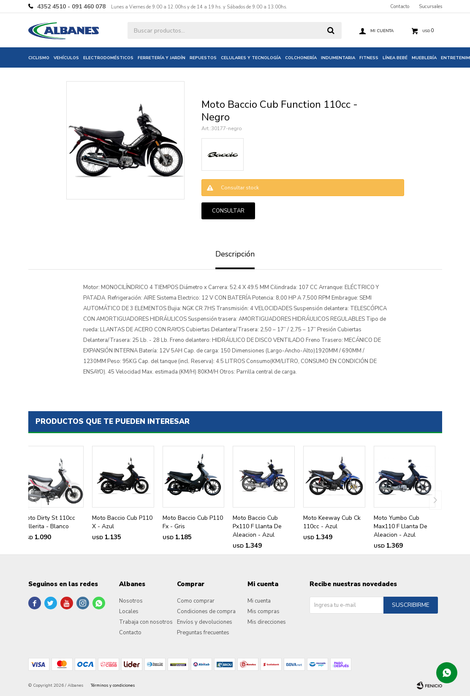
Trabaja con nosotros (146, 622)
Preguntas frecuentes (203, 632)
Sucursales (430, 6)
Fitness (368, 58)
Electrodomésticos (108, 58)
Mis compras (263, 611)
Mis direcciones (266, 622)
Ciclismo (38, 58)
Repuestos (203, 58)
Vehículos (66, 58)
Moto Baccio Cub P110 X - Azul (122, 522)
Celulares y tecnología (251, 58)
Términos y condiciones (113, 685)
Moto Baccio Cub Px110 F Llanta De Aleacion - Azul (257, 526)
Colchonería (301, 58)
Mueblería (424, 58)
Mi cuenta (259, 601)
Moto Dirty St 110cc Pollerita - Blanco (48, 522)
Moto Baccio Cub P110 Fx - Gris (193, 522)
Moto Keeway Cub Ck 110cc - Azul (332, 522)
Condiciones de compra (206, 611)
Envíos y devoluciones (204, 622)
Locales (129, 611)
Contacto (399, 6)
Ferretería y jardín (161, 58)
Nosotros (131, 601)
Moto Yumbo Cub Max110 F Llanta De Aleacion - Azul (400, 526)
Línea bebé (395, 58)
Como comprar (196, 601)
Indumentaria (338, 58)
